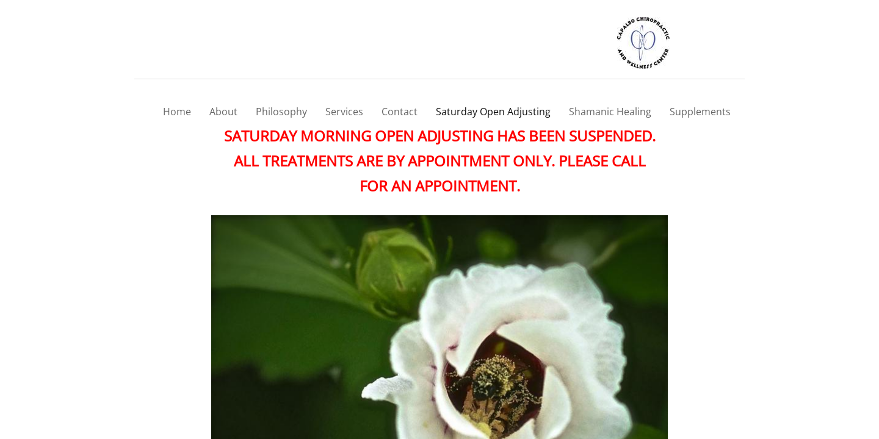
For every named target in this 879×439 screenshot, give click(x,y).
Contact (400, 111)
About (223, 111)
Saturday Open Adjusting (493, 111)
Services (344, 111)
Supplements (700, 111)
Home (177, 111)
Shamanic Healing (610, 111)
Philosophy (281, 111)
